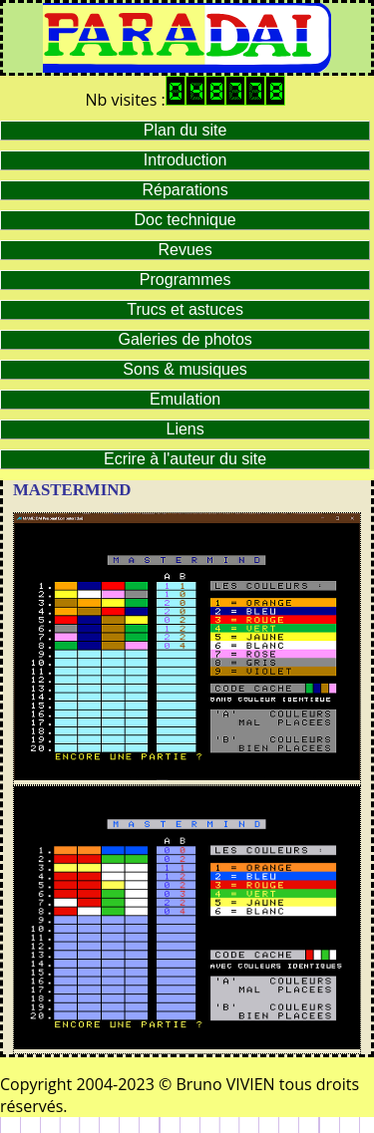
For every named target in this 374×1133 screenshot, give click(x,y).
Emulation (185, 399)
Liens (185, 429)
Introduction (185, 159)
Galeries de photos (184, 339)
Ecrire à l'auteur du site (185, 458)
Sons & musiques (185, 369)
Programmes (185, 279)
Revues (185, 249)
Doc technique (184, 219)
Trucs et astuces (185, 309)
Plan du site (185, 130)
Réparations (184, 189)
